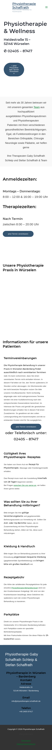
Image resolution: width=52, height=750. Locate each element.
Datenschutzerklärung (26, 744)
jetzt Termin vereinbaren (18, 234)
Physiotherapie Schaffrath (24, 5)
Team (37, 107)
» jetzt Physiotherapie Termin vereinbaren (14, 69)
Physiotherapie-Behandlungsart (24, 588)
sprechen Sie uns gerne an (25, 485)
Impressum (26, 740)
